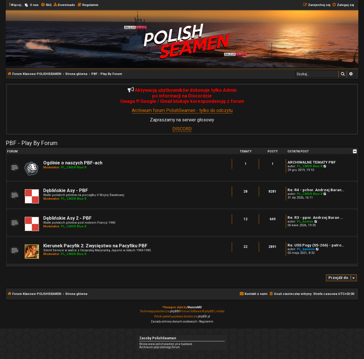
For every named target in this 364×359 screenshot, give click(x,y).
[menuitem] (32, 5)
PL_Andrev (305, 221)
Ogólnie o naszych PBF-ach (72, 163)
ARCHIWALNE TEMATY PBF (312, 162)
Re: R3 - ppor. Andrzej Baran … (315, 217)
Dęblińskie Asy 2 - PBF (67, 218)
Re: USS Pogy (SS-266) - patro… (316, 245)
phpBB (174, 311)
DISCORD (182, 129)
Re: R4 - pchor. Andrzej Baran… (316, 190)
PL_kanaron (306, 249)
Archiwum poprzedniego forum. (160, 347)
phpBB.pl (204, 316)
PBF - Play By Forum (31, 143)
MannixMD (194, 307)
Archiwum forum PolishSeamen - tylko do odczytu (182, 110)
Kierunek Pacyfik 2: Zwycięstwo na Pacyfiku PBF (95, 245)
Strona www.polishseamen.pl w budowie (165, 344)
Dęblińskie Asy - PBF (65, 190)
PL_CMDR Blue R (73, 167)
